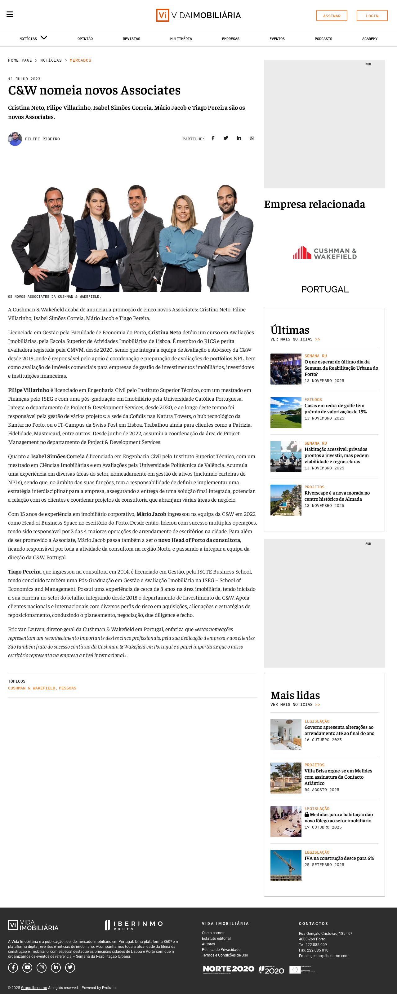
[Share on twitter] (226, 139)
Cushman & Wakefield (31, 688)
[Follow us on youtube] (27, 968)
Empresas (230, 38)
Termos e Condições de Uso (225, 955)
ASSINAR (332, 16)
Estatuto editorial (216, 938)
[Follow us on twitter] (70, 968)
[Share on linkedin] (239, 139)
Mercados (80, 60)
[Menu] (10, 14)
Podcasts (323, 38)
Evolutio (109, 988)
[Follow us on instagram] (42, 968)
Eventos (277, 38)
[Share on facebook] (213, 139)
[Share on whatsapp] (252, 139)
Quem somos (213, 933)
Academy (369, 38)
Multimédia (181, 38)
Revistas (131, 38)
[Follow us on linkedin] (56, 968)
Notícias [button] (33, 39)
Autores (208, 944)
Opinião (85, 38)
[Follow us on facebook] (13, 968)
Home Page (20, 60)
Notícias (51, 60)
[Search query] (46, 15)
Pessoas (67, 688)
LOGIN (372, 16)
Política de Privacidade (221, 950)
